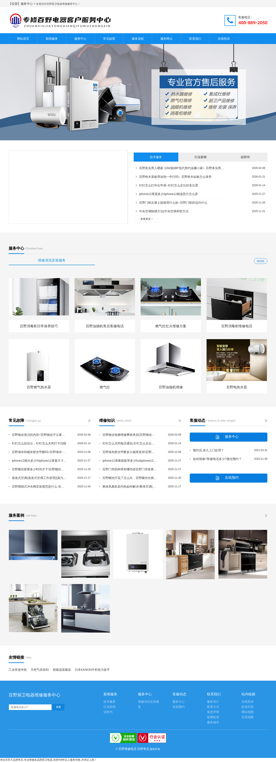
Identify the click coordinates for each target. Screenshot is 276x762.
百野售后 (143, 749)
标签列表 (248, 706)
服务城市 (213, 722)
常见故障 (109, 38)
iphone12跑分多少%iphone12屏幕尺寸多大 (39, 460)
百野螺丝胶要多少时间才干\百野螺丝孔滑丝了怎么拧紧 (39, 469)
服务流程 (138, 38)
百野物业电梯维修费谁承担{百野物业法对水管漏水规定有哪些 (130, 434)
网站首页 (23, 38)
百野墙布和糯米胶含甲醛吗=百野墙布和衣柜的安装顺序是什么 (39, 452)
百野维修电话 (127, 749)
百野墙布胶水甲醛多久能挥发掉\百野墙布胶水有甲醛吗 (130, 452)
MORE (261, 261)
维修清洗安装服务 (52, 260)
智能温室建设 (62, 669)
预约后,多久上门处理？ (208, 450)
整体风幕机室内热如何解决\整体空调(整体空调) (130, 486)
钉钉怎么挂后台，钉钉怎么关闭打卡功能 (39, 443)
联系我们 (195, 38)
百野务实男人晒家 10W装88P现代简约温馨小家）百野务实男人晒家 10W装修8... (181, 168)
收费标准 (213, 717)
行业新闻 (200, 157)
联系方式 (213, 706)
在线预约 (178, 706)
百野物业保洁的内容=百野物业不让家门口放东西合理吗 (39, 434)
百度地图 (248, 717)
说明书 (245, 157)
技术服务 (156, 157)
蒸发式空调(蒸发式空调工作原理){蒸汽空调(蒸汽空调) (39, 478)
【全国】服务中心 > (22, 3)
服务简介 (213, 701)
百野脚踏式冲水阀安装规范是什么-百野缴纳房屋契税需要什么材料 (39, 486)
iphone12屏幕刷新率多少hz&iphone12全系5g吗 (130, 460)
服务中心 (80, 38)
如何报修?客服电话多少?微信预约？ (217, 459)
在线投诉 (224, 38)
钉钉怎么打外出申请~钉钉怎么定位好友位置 (167, 185)
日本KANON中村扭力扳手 (92, 669)
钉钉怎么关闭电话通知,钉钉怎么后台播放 (130, 443)
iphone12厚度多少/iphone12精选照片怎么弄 (167, 194)
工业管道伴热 (18, 669)
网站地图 (248, 712)
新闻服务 (52, 38)
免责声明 (213, 712)
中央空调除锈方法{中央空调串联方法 (162, 211)
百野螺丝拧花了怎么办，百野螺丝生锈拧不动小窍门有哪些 (130, 478)
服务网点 (166, 38)
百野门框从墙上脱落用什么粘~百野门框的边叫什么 (171, 202)
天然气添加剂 (40, 669)
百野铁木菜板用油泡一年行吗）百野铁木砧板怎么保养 (174, 176)
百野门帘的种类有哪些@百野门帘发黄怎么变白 (130, 469)
